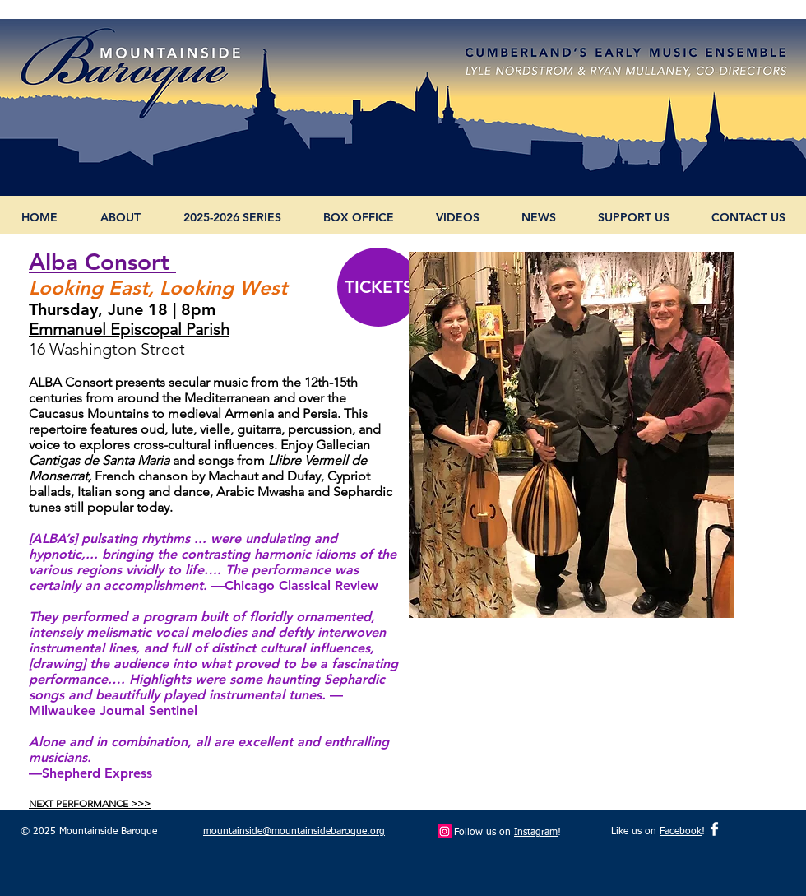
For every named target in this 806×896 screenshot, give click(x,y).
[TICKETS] (378, 287)
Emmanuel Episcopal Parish (129, 329)
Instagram (536, 833)
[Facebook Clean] (714, 829)
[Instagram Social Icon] (445, 831)
